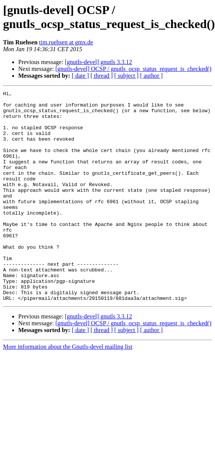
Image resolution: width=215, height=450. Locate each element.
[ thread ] (101, 75)
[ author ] (151, 75)
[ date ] (80, 75)
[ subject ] (126, 75)
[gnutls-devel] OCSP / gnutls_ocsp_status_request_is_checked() (133, 69)
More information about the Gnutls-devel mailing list (67, 389)
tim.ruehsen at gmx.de (66, 42)
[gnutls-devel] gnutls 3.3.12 (98, 62)
